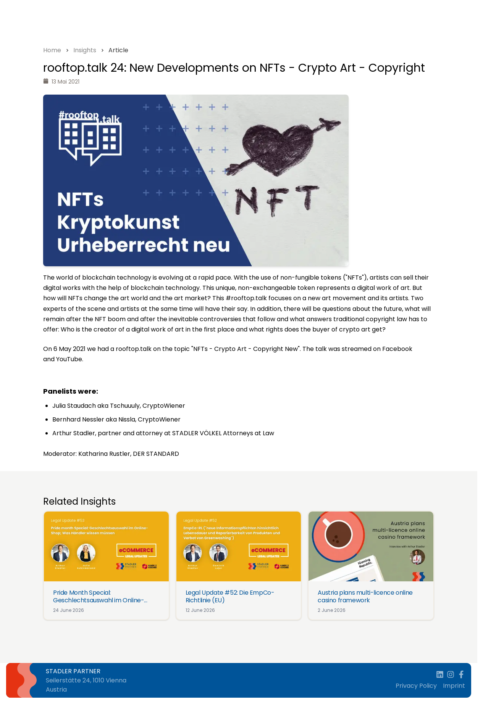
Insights (84, 50)
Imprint (454, 685)
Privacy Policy (416, 685)
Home (52, 50)
